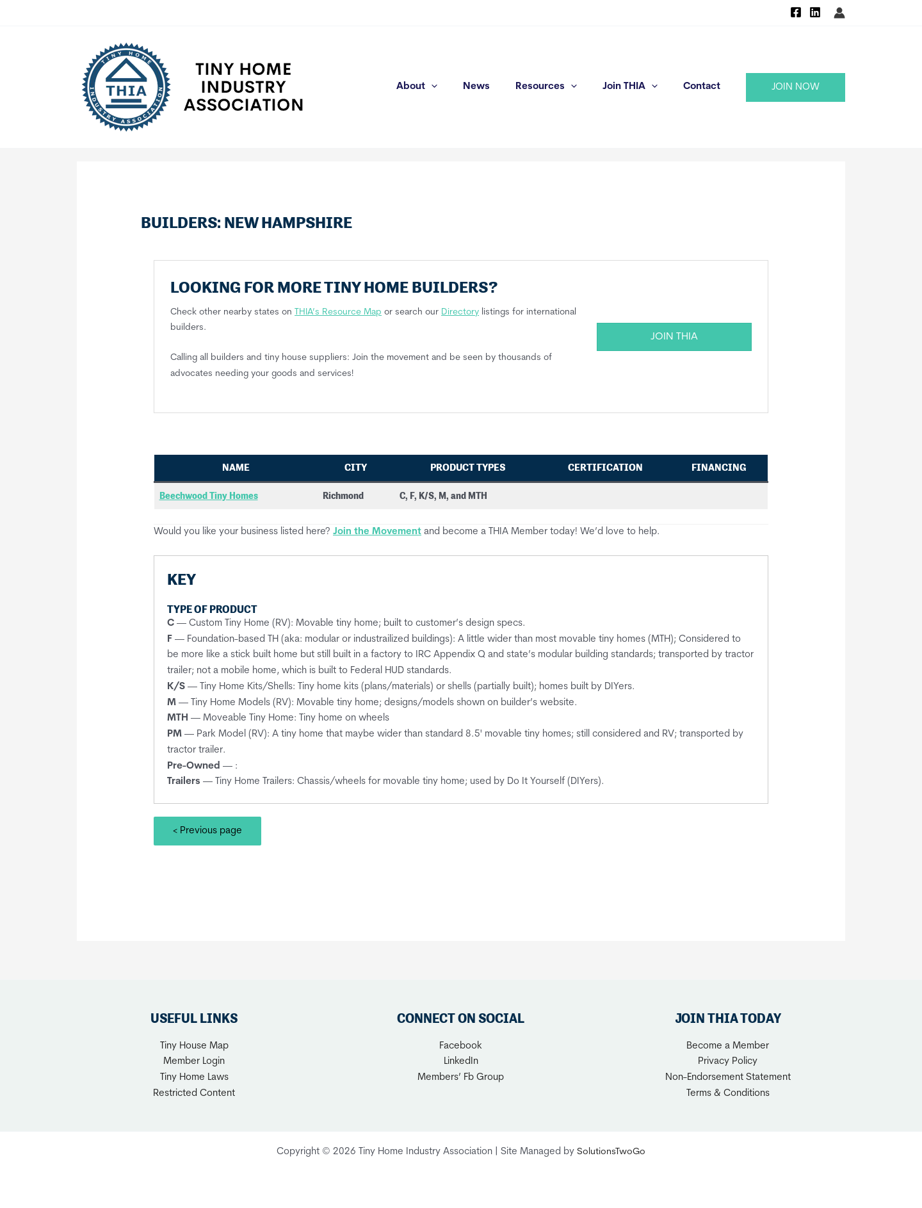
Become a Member (727, 1045)
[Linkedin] (815, 12)
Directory (460, 312)
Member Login (194, 1061)
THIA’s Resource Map (338, 312)
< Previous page (207, 831)
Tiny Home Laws (194, 1077)
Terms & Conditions (728, 1093)
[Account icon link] (839, 13)
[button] (795, 87)
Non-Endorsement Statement (728, 1077)
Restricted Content (194, 1093)
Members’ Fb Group (460, 1077)
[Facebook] (796, 12)
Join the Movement (378, 531)
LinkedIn (461, 1061)
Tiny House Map (194, 1045)
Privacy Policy (727, 1061)
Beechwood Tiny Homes (208, 496)
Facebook (460, 1045)
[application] (460, 87)
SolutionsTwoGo (611, 1151)
